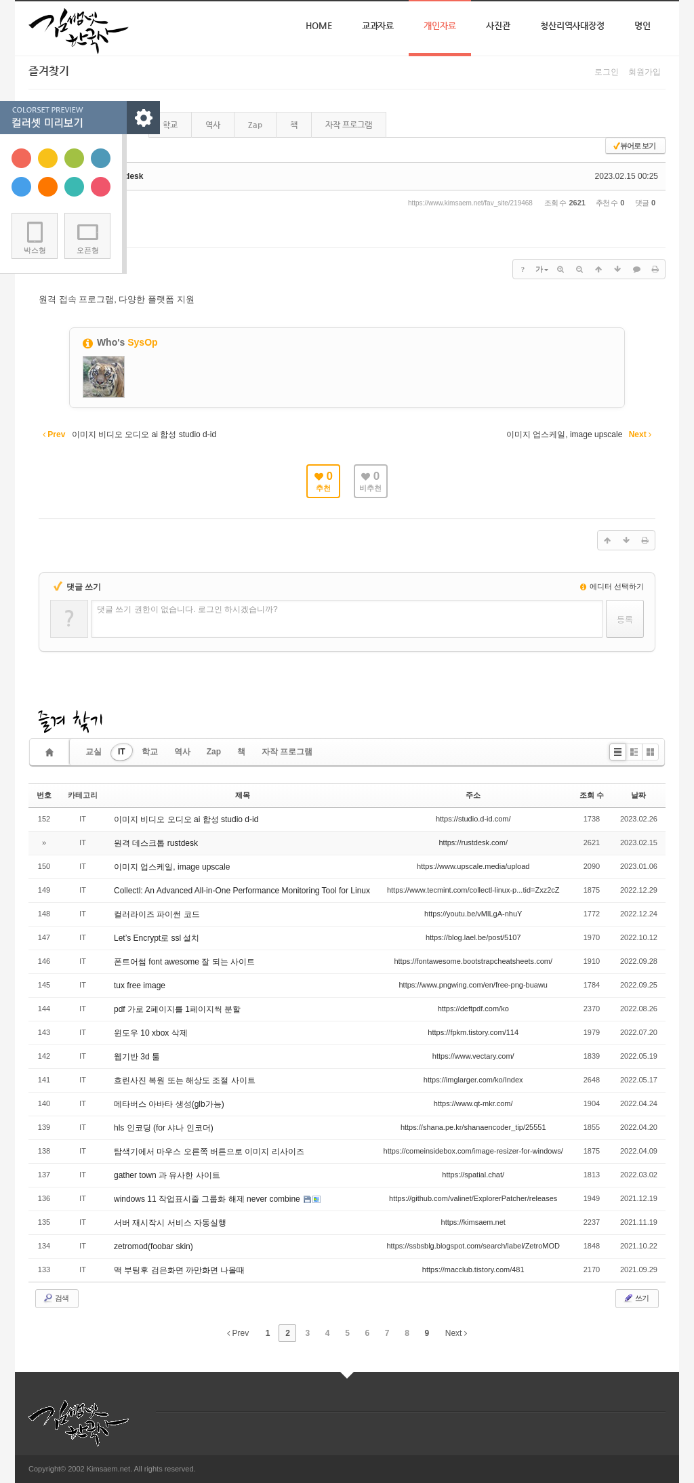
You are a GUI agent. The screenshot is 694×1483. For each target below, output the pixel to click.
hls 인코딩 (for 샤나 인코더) (163, 1128)
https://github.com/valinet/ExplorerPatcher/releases (473, 1198)
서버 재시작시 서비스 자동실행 (170, 1222)
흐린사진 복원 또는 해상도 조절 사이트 (185, 1080)
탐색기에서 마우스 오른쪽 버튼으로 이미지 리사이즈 (209, 1151)
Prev (238, 1333)
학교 (170, 124)
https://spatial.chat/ (473, 1175)
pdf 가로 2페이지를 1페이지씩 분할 (177, 1009)
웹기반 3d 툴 (137, 1056)
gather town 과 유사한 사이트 (167, 1175)
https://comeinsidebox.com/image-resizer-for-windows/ (473, 1151)
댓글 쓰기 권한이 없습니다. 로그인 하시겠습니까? (187, 609)
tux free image (139, 985)
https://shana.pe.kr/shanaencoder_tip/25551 (473, 1127)
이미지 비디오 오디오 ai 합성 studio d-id (186, 819)
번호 (44, 795)
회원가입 (644, 72)
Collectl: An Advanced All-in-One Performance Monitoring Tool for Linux (242, 890)
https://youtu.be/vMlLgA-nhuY (473, 914)
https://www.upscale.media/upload (473, 866)
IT (121, 751)
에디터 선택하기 (612, 586)
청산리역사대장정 (572, 25)
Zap (255, 124)
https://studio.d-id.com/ (473, 819)
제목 (242, 795)
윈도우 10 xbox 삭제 (151, 1033)
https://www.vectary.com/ (473, 1056)
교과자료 (378, 25)
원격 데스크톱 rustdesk (156, 843)
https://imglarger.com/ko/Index (473, 1080)
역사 (212, 124)
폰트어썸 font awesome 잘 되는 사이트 (184, 962)
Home (319, 25)
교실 (93, 751)
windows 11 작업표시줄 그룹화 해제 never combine (208, 1199)
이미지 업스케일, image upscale (172, 867)
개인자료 (440, 25)
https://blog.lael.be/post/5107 (473, 937)
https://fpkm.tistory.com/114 (473, 1032)
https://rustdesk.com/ (472, 842)
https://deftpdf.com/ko (473, 1008)
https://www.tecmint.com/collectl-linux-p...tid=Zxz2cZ (473, 890)
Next (456, 1333)
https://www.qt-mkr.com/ (473, 1103)
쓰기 (636, 1298)
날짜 (638, 795)
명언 (642, 25)
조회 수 (591, 795)
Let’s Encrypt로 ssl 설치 (156, 938)
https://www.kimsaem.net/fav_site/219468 (470, 203)
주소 (473, 795)
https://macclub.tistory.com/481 (473, 1269)
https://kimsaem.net (473, 1222)
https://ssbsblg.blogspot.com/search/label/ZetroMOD (473, 1246)
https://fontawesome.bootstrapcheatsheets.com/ (473, 961)
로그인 (606, 72)
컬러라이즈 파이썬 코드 (157, 914)
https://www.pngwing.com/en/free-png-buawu (473, 985)
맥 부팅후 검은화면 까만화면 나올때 (179, 1270)
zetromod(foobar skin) (153, 1246)
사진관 (498, 25)
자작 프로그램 (348, 124)
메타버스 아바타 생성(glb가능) (169, 1104)
